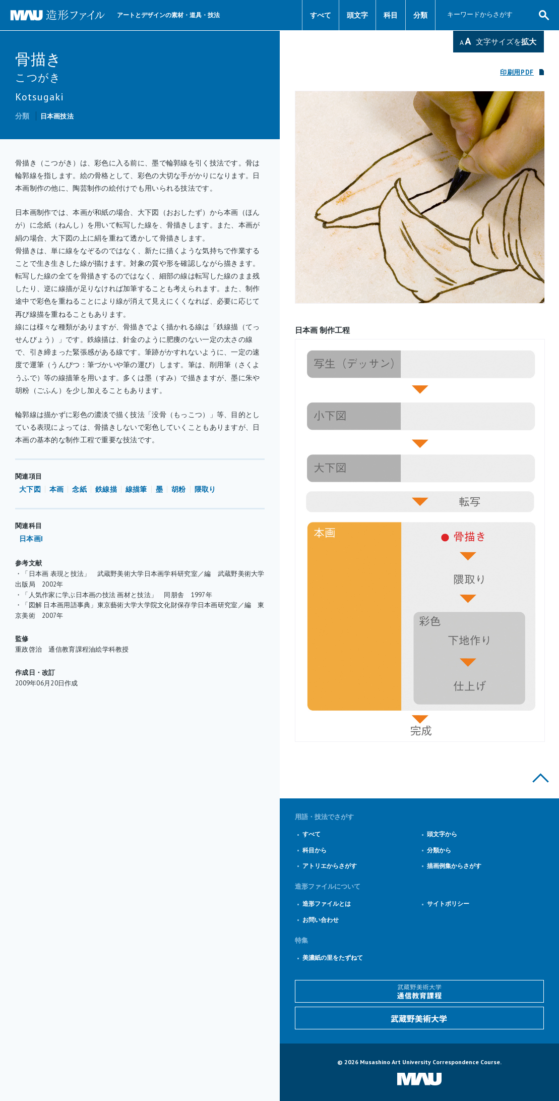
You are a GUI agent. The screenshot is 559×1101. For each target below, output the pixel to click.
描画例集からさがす (454, 866)
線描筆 (136, 489)
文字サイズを (506, 41)
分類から (439, 850)
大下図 (30, 489)
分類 (420, 15)
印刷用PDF (517, 72)
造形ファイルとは (326, 903)
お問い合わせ (320, 919)
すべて (320, 15)
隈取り (205, 489)
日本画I (31, 538)
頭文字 (357, 15)
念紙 (79, 489)
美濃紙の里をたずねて (332, 957)
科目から (314, 850)
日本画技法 (57, 116)
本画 (56, 489)
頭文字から (442, 834)
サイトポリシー (448, 903)
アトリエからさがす (329, 866)
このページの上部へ (540, 778)
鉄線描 (106, 489)
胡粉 (178, 489)
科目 (391, 15)
